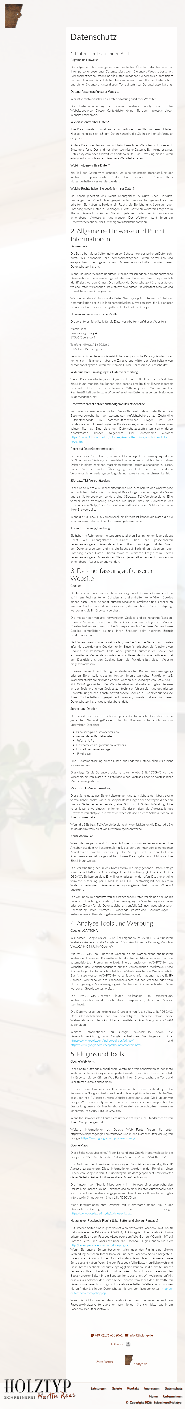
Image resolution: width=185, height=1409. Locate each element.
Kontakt (133, 1388)
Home (153, 1396)
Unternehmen (172, 1396)
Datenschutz (173, 1388)
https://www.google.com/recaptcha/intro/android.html (105, 1045)
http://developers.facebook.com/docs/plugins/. (100, 1245)
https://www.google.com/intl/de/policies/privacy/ (102, 1040)
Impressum (151, 1388)
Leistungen (98, 1388)
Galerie (117, 1388)
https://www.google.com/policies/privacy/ (108, 1138)
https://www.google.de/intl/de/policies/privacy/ (100, 1213)
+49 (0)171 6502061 (108, 1335)
